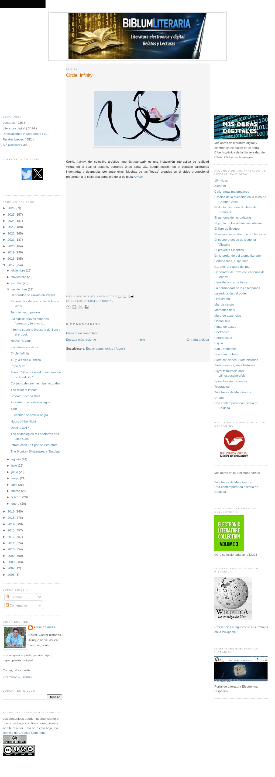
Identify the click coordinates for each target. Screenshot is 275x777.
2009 (11, 555)
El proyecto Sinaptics (229, 250)
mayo (15, 478)
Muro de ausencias (227, 315)
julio (14, 465)
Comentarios (17, 605)
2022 (11, 233)
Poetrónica (221, 332)
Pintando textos (225, 326)
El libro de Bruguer (227, 228)
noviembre (19, 277)
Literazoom (222, 298)
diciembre (18, 270)
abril (14, 484)
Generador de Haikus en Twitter (33, 295)
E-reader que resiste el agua (30, 402)
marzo (16, 491)
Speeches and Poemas (230, 381)
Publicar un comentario (82, 333)
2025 (11, 214)
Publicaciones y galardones (22, 133)
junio (15, 472)
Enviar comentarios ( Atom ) (105, 348)
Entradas (14, 597)
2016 (11, 511)
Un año (219, 397)
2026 (11, 208)
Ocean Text (222, 321)
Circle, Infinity (20, 353)
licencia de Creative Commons (24, 732)
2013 (11, 530)
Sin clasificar (12, 144)
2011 (11, 543)
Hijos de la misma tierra (230, 282)
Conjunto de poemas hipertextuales (35, 383)
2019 (11, 252)
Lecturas (9, 122)
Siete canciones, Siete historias (236, 359)
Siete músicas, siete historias (234, 365)
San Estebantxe (225, 348)
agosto (16, 459)
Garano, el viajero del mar (232, 266)
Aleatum (220, 185)
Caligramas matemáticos (231, 191)
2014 (11, 524)
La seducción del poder (230, 293)
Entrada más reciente (81, 339)
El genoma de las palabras (233, 217)
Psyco (218, 343)
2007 (11, 568)
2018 (11, 258)
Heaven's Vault (21, 340)
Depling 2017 (20, 427)
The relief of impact (24, 389)
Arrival (138, 176)
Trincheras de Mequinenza (233, 392)
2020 (11, 246)
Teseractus (222, 386)
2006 (11, 574)
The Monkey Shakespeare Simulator (36, 451)
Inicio (141, 339)
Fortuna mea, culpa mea (231, 261)
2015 (11, 517)
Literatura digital (14, 128)
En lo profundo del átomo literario (237, 255)
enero (15, 503)
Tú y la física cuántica (26, 359)
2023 (11, 227)
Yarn (14, 408)
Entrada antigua (198, 339)
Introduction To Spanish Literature (34, 445)
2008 (11, 562)
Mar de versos (224, 304)
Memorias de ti (224, 310)
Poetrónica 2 (223, 337)
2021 (11, 239)
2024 (11, 220)
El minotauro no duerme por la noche (240, 234)
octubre (17, 283)
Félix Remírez (45, 627)
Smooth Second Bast (25, 396)
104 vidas (221, 180)
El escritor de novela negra (29, 415)
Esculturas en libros (24, 347)
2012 (11, 536)
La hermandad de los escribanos (237, 288)
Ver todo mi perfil (18, 677)
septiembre (19, 289)
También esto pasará (25, 312)
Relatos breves (14, 139)
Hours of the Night (23, 421)
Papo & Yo (18, 366)
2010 (11, 549)
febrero (16, 497)
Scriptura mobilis (226, 354)
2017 (11, 265)
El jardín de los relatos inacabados (238, 223)
